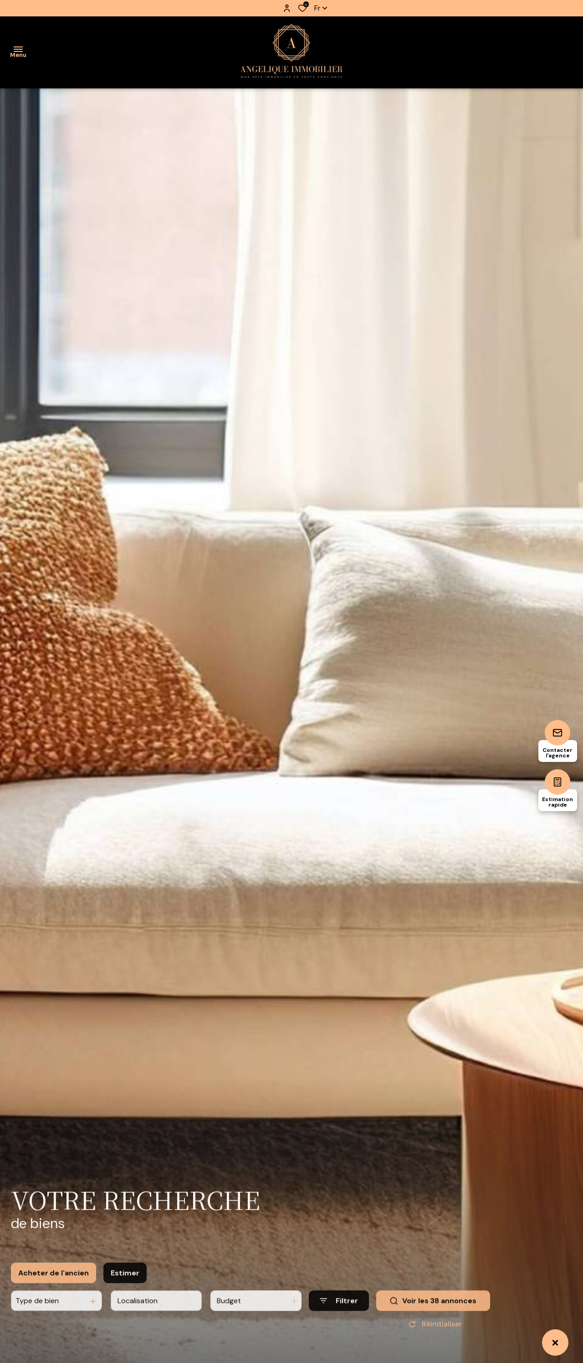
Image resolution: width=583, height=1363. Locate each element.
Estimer (125, 1281)
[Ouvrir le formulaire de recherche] (339, 1309)
